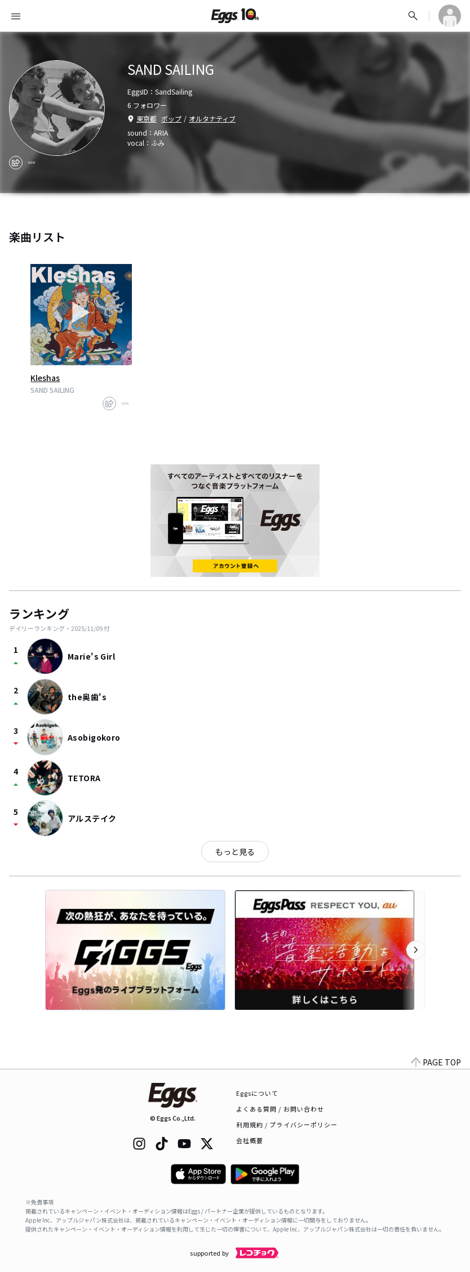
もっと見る (235, 851)
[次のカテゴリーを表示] (415, 950)
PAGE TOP (436, 1062)
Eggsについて (257, 1093)
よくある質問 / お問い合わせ (280, 1108)
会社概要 (249, 1140)
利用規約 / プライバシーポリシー (287, 1124)
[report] (31, 162)
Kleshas (45, 377)
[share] (16, 162)
